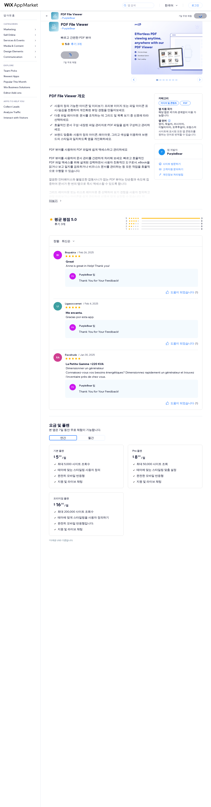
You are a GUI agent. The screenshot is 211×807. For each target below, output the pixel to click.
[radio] (63, 437)
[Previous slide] (133, 79)
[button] (169, 120)
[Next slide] (199, 79)
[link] (20, 15)
